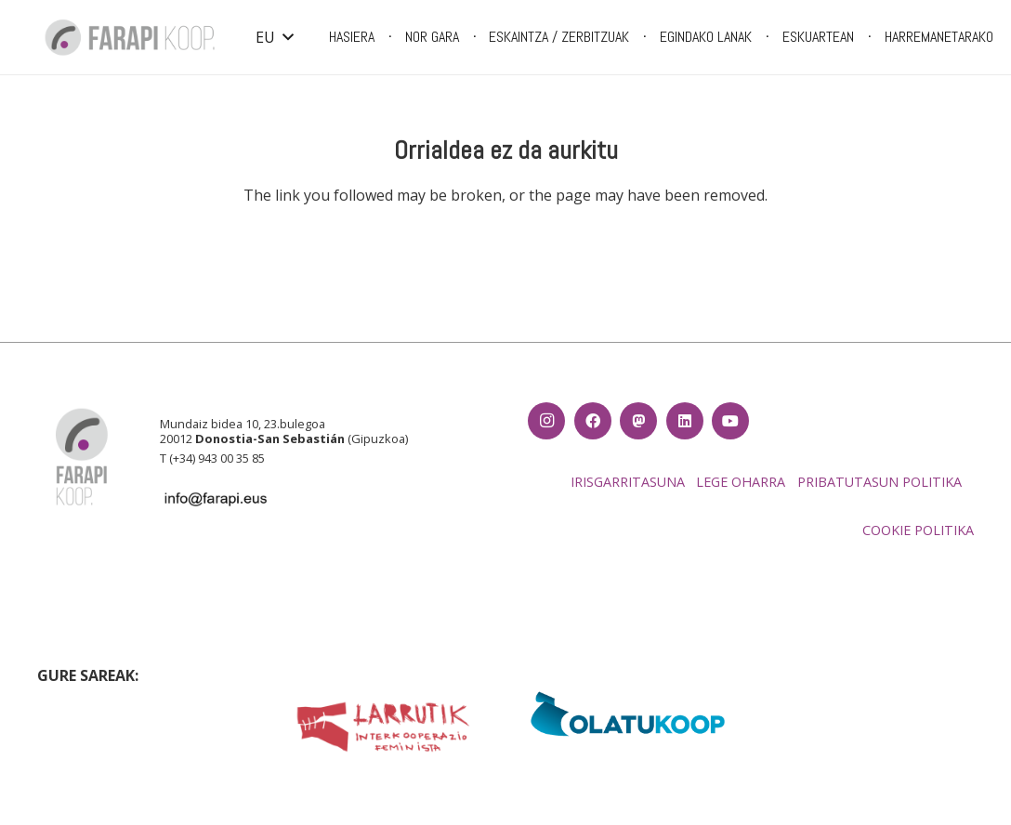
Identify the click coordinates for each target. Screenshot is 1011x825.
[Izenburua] (638, 420)
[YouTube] (730, 420)
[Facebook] (592, 420)
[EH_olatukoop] (628, 713)
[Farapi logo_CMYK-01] (130, 37)
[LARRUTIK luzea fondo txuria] (382, 727)
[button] (274, 37)
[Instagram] (546, 420)
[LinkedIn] (684, 420)
